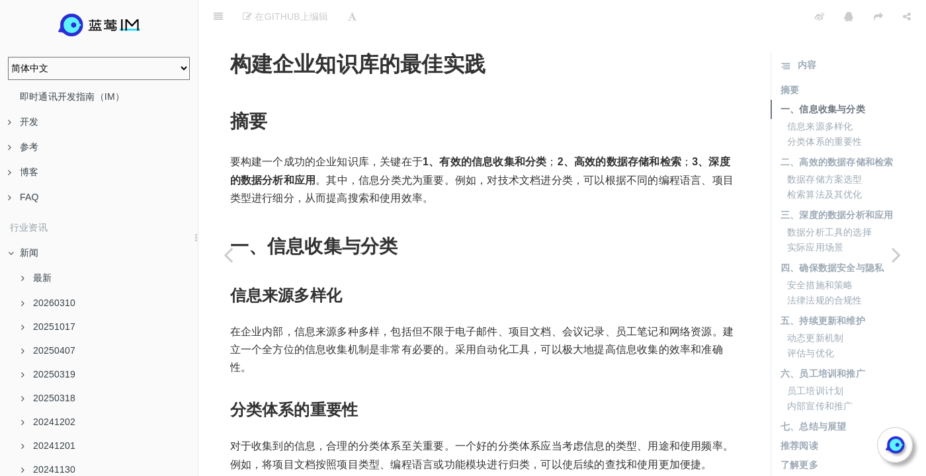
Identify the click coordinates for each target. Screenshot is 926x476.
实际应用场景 (815, 214)
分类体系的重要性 (825, 108)
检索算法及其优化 (825, 161)
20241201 (48, 445)
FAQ (23, 197)
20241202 (48, 421)
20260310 (48, 303)
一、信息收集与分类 (822, 76)
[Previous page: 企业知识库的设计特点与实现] (228, 254)
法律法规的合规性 (825, 267)
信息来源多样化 (820, 93)
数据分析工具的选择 (829, 199)
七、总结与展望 (813, 393)
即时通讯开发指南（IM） (72, 96)
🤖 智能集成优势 (822, 464)
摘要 (789, 57)
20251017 (48, 326)
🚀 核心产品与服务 (827, 449)
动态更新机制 (815, 304)
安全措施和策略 (820, 252)
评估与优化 (810, 320)
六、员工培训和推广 (822, 340)
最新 (36, 277)
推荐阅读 (799, 412)
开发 (23, 121)
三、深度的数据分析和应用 (836, 182)
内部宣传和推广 (820, 373)
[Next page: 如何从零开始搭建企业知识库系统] (896, 254)
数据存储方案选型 (825, 146)
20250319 (48, 374)
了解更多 (799, 431)
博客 (23, 172)
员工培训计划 (815, 357)
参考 (23, 146)
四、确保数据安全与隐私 (832, 234)
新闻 (23, 252)
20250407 (48, 350)
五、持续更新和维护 (822, 287)
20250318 (48, 398)
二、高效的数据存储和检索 (836, 129)
